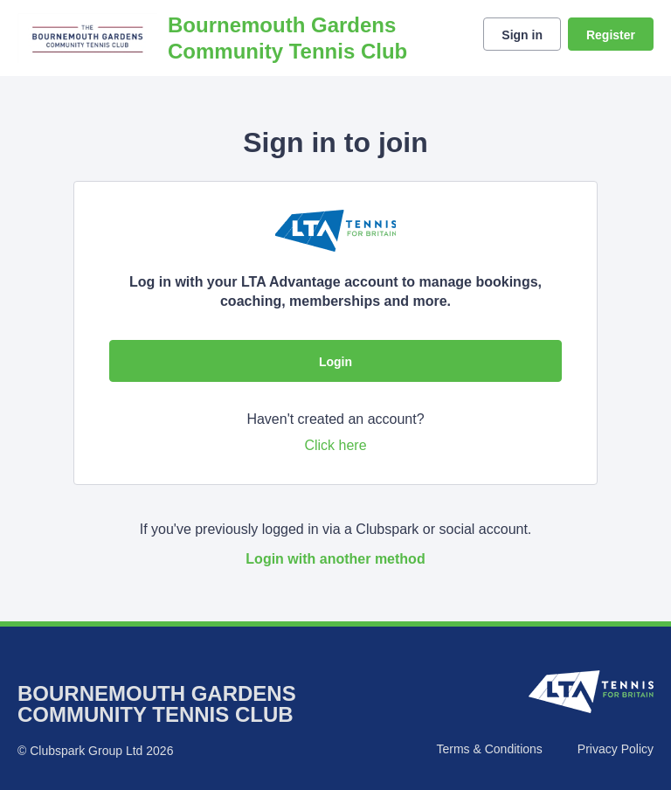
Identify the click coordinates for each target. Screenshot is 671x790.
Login (335, 362)
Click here (335, 445)
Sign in (522, 35)
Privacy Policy (616, 749)
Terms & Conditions (489, 749)
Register (610, 35)
